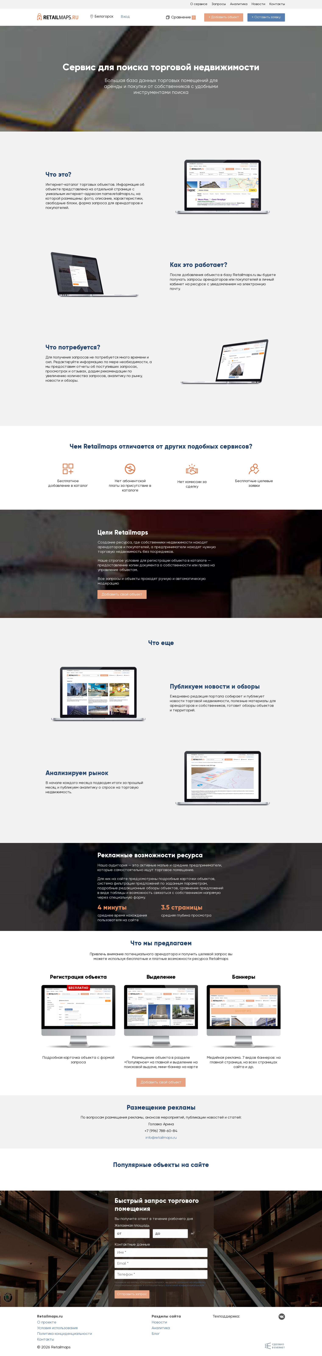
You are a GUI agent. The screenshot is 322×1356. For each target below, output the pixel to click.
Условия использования (57, 1328)
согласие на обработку (183, 1288)
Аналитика (238, 4)
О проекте (46, 1322)
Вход (125, 17)
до (158, 1252)
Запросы (219, 4)
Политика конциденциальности (64, 1334)
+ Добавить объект (223, 17)
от (130, 1252)
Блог (156, 1334)
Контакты (277, 4)
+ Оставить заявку (266, 17)
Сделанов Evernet (278, 1346)
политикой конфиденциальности (178, 1290)
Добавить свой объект (122, 594)
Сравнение (183, 17)
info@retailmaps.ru (161, 1135)
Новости (258, 4)
